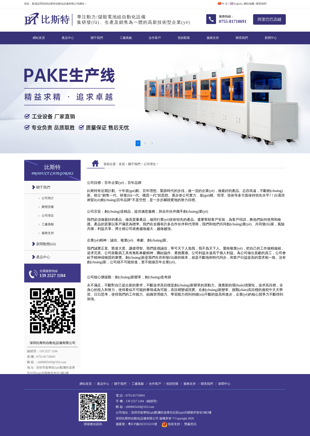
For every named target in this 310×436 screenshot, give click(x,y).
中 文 (223, 3)
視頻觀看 (184, 37)
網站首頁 (39, 37)
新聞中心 (271, 37)
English (236, 3)
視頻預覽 (172, 383)
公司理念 (48, 215)
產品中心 (68, 37)
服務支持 (213, 37)
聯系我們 (261, 3)
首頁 (122, 164)
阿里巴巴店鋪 (269, 19)
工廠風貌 (126, 37)
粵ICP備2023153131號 (142, 424)
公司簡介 (48, 198)
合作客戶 (155, 37)
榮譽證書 (48, 207)
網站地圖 (249, 3)
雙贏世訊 (190, 424)
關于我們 (97, 37)
